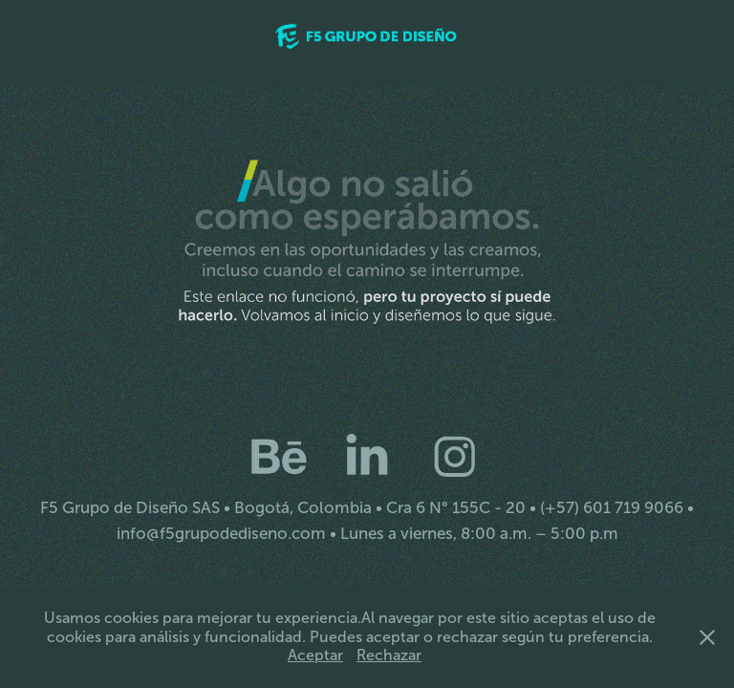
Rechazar (388, 655)
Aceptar (315, 655)
